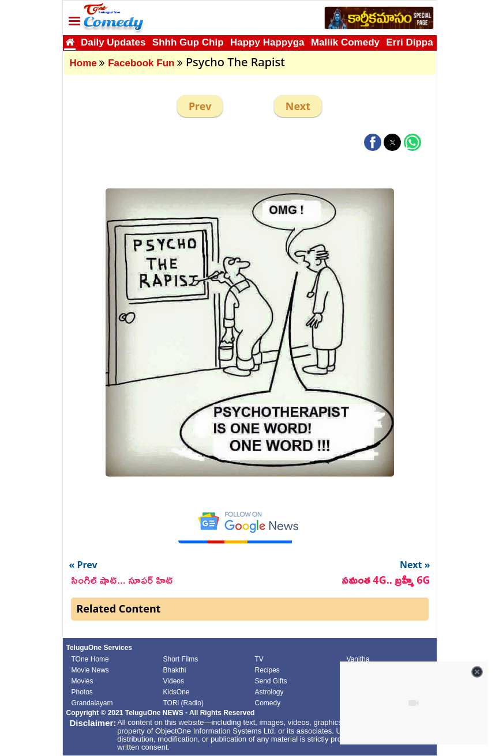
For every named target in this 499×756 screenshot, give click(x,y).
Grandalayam (92, 703)
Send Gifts (271, 681)
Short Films (180, 659)
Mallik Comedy (345, 42)
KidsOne (176, 692)
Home (83, 63)
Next (298, 106)
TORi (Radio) (183, 703)
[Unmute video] (413, 703)
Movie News (90, 670)
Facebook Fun (141, 63)
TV (259, 659)
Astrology (269, 692)
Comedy (268, 703)
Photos (82, 692)
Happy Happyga (267, 42)
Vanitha (358, 659)
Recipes (267, 670)
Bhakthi (174, 670)
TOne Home (90, 659)
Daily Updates (113, 42)
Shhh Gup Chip (188, 42)
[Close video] (477, 672)
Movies (82, 681)
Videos (173, 681)
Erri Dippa (409, 42)
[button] (372, 142)
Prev (200, 106)
